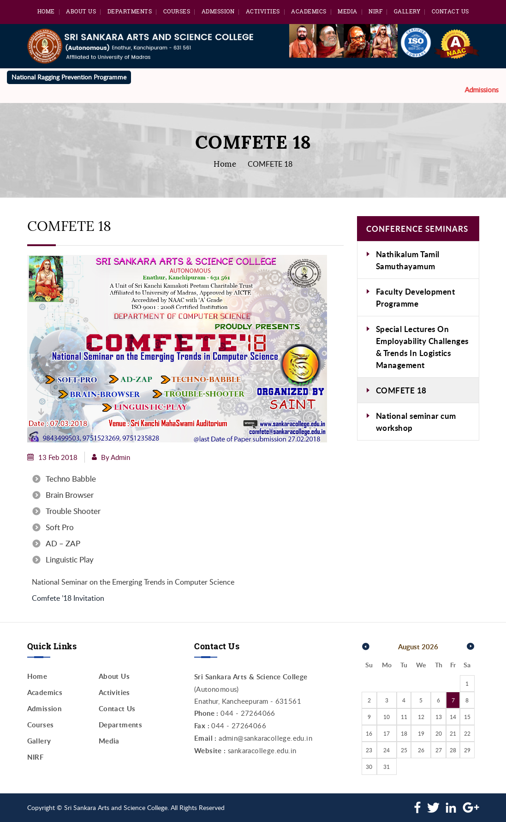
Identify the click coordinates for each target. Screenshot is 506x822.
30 (369, 766)
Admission (218, 11)
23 (369, 750)
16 (369, 733)
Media (347, 11)
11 (404, 716)
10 (386, 716)
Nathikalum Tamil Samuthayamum (408, 260)
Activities (263, 11)
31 (386, 766)
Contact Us (450, 11)
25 (404, 750)
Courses (176, 11)
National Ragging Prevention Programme (69, 77)
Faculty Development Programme (415, 297)
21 (453, 733)
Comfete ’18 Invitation (68, 598)
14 (453, 716)
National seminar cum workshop (416, 421)
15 (467, 716)
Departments (129, 11)
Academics (309, 11)
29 (467, 750)
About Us (81, 11)
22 (467, 733)
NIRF (375, 11)
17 (386, 733)
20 (438, 733)
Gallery (407, 11)
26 (421, 750)
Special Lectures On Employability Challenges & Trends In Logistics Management (422, 346)
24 (386, 750)
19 (421, 733)
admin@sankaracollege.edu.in (265, 738)
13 (438, 716)
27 (438, 750)
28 (453, 750)
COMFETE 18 (401, 390)
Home (46, 11)
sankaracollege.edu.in (262, 750)
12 (421, 716)
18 (404, 733)
